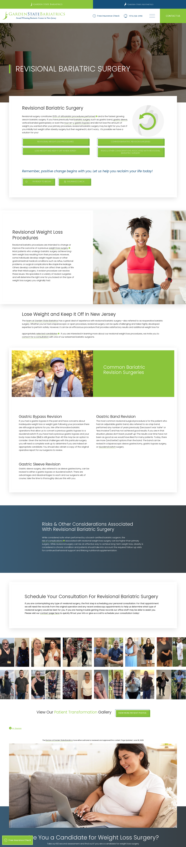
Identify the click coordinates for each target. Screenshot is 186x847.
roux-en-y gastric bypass (77, 122)
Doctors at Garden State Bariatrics (59, 740)
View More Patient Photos (132, 713)
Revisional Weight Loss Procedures (55, 141)
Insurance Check (74, 181)
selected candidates (46, 333)
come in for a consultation (35, 336)
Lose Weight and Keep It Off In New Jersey (55, 150)
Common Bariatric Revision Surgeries (130, 141)
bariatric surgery (82, 119)
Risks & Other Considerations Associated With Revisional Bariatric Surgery (130, 151)
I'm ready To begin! (38, 181)
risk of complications (52, 540)
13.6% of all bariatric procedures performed (73, 116)
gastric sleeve (120, 119)
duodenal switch (107, 446)
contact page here (50, 613)
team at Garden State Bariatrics (42, 320)
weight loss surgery (58, 248)
